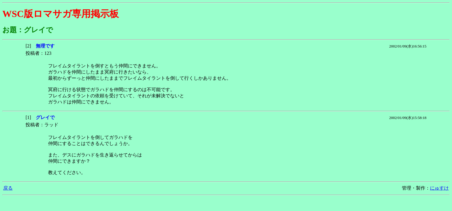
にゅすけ (439, 188)
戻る (8, 188)
